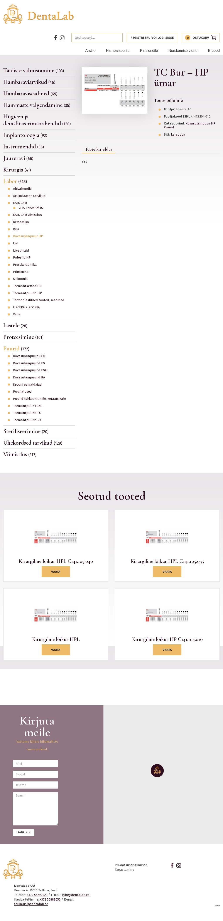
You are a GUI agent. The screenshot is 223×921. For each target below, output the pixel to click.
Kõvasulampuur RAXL (29, 356)
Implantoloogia (25, 135)
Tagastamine (124, 870)
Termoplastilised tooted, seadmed (38, 300)
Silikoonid (20, 279)
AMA (217, 905)
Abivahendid (22, 189)
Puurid (16, 348)
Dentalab (38, 13)
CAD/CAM (20, 203)
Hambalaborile (118, 51)
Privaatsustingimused (131, 865)
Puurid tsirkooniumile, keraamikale (39, 399)
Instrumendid (23, 146)
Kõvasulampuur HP (28, 236)
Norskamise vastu (182, 51)
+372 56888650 (50, 899)
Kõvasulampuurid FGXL (30, 370)
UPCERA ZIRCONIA (26, 307)
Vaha (17, 314)
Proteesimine (23, 337)
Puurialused (22, 391)
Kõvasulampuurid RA (29, 377)
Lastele (15, 325)
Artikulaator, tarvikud (29, 196)
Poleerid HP (22, 257)
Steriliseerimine (26, 431)
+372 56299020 (37, 895)
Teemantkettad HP (27, 286)
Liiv (15, 243)
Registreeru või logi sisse (152, 38)
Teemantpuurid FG (27, 413)
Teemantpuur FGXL (27, 406)
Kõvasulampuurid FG (29, 363)
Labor (15, 181)
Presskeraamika (25, 265)
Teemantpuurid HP (27, 293)
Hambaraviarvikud (29, 82)
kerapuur (178, 134)
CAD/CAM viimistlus (27, 215)
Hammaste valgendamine (36, 105)
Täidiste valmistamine (33, 70)
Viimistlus (20, 454)
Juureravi (18, 158)
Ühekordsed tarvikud (32, 442)
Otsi (118, 37)
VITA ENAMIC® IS (31, 208)
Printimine (21, 272)
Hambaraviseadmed (30, 93)
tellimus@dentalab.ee (31, 904)
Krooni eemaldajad (27, 385)
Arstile (90, 51)
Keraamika (21, 222)
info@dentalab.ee (76, 895)
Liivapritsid (21, 250)
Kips (16, 229)
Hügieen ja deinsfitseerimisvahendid (37, 120)
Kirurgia (17, 169)
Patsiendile (149, 51)
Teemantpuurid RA (27, 420)
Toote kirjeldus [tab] (98, 149)
